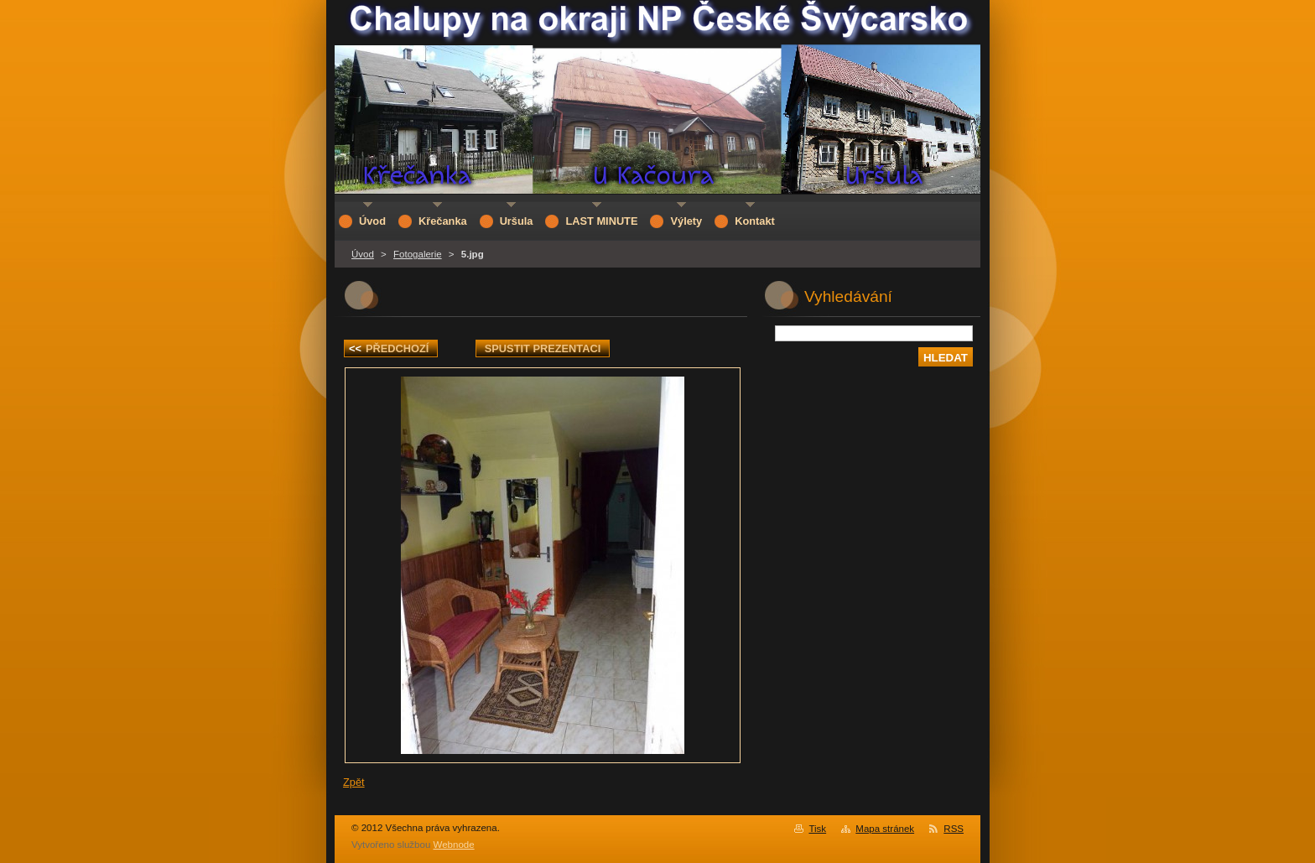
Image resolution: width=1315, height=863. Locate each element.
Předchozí (389, 348)
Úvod (362, 254)
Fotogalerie (417, 254)
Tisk (817, 829)
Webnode (454, 845)
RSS (953, 829)
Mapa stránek (884, 829)
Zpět (354, 782)
